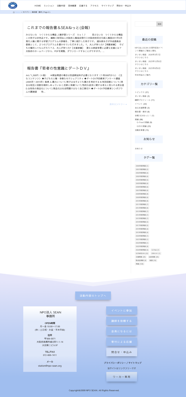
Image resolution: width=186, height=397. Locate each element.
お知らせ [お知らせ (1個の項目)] (156, 253)
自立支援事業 (140, 107)
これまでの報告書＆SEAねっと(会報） (59, 27)
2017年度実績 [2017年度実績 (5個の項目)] (142, 225)
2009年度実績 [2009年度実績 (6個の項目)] (142, 197)
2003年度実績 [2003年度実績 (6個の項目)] (142, 176)
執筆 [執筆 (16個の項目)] (153, 260)
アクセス (94, 6)
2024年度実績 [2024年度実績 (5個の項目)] (142, 250)
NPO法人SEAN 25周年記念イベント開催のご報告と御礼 (149, 49)
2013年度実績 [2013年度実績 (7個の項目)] (142, 211)
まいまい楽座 (140, 96)
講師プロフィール (142, 100)
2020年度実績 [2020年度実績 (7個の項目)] (142, 236)
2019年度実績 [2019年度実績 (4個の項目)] (142, 232)
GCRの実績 (142, 126)
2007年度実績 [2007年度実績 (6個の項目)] (142, 190)
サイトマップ (107, 6)
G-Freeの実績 (143, 122)
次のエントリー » (118, 104)
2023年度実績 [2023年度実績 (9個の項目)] (142, 246)
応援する (83, 6)
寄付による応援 (121, 356)
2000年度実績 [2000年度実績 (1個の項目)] (142, 166)
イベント (139, 103)
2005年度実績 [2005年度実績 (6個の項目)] (142, 183)
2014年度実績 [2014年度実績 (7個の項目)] (142, 215)
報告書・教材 (140, 111)
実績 (137, 119)
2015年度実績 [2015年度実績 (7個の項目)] (142, 218)
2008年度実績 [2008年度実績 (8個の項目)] (142, 194)
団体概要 (72, 6)
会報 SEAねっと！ (143, 115)
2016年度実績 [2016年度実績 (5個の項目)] (142, 222)
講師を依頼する (121, 335)
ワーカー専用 (122, 376)
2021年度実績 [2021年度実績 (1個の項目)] (142, 239)
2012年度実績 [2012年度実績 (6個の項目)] (142, 208)
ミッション (49, 6)
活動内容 (61, 6)
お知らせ (139, 148)
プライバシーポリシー (115, 362)
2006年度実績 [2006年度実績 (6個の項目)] (142, 187)
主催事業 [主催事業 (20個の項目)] (141, 257)
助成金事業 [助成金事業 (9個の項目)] (141, 260)
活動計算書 (140, 130)
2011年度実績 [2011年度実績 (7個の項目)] (142, 204)
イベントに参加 (121, 325)
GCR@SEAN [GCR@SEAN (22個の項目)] (142, 253)
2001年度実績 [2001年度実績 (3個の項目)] (142, 169)
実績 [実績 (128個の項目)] (139, 264)
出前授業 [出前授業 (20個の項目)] (154, 257)
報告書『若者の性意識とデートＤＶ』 (59, 68)
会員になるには (121, 345)
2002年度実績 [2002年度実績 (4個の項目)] (142, 173)
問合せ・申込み (124, 6)
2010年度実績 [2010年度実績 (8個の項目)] (142, 201)
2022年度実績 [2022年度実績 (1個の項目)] (142, 243)
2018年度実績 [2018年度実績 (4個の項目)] (142, 229)
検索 (159, 24)
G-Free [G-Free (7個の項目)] (155, 250)
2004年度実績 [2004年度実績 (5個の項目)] (142, 180)
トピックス (140, 92)
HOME (38, 6)
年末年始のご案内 (142, 75)
